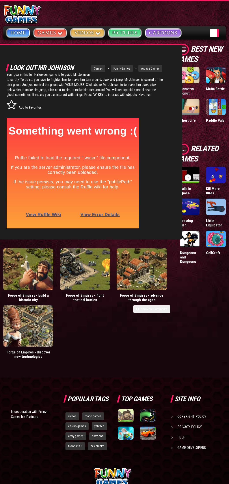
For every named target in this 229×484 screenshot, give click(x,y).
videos (72, 372)
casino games (77, 381)
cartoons (97, 391)
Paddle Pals (215, 120)
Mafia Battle (215, 89)
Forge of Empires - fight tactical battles (64, 298)
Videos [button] (87, 33)
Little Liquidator (214, 222)
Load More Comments (151, 314)
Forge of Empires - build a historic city (21, 298)
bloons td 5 (75, 401)
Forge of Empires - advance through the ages (106, 300)
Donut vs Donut (187, 91)
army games (76, 391)
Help (181, 393)
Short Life (188, 120)
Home (18, 33)
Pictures (125, 33)
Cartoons (163, 33)
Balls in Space (185, 190)
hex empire (97, 401)
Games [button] (50, 33)
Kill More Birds (213, 190)
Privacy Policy (189, 382)
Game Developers (191, 403)
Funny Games (109, 68)
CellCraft (213, 253)
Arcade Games (138, 68)
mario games (93, 372)
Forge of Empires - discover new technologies (149, 300)
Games (86, 68)
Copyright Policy (191, 372)
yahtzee (99, 381)
